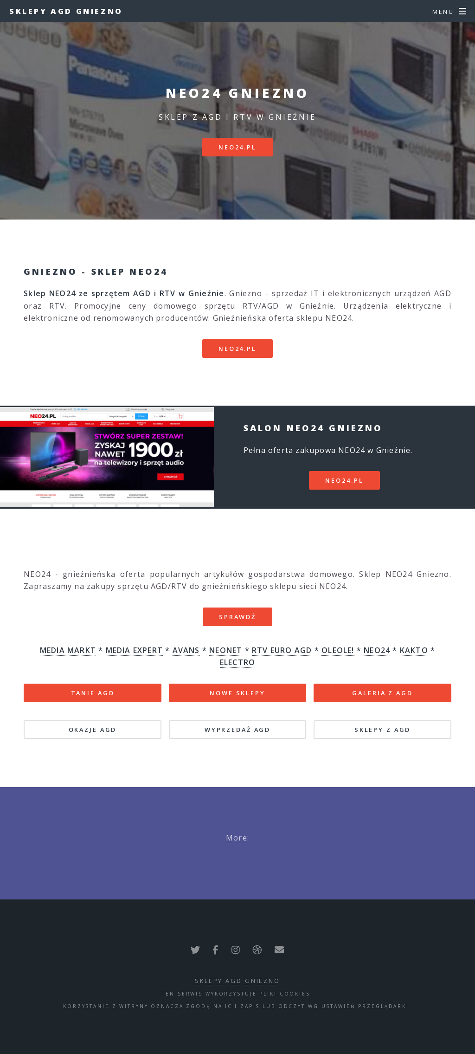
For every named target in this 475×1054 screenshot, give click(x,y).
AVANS (186, 650)
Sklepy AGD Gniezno (66, 11)
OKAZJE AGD (93, 729)
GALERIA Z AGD (382, 693)
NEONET (225, 650)
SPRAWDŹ (237, 617)
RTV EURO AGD (282, 650)
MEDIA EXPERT (134, 650)
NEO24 (377, 650)
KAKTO (414, 650)
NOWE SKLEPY (237, 693)
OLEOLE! (337, 650)
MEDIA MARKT (68, 650)
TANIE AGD (93, 693)
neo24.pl (237, 147)
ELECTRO (237, 662)
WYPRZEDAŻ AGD (237, 729)
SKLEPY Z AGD (382, 729)
